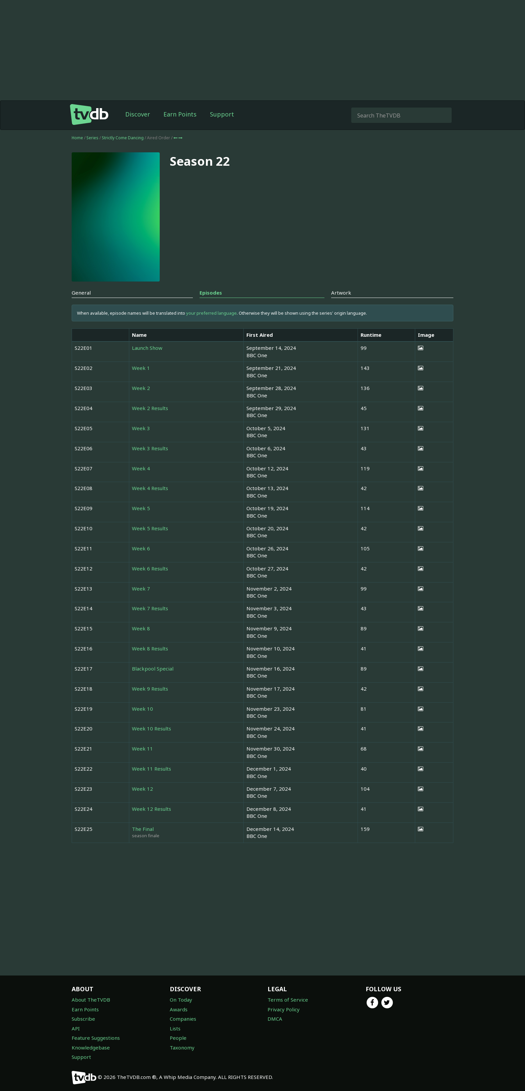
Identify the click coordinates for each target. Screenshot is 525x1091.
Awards (179, 1009)
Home (77, 138)
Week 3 (141, 428)
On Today (181, 999)
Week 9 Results (150, 688)
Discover (137, 114)
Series (92, 138)
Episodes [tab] (211, 292)
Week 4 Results (150, 488)
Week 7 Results (150, 608)
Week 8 (141, 628)
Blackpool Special (152, 668)
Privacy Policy (284, 1009)
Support (222, 114)
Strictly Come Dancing (123, 138)
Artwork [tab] (341, 292)
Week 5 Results (150, 528)
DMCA (275, 1018)
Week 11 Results (151, 768)
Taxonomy (182, 1047)
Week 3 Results (150, 448)
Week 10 (142, 708)
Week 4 (141, 468)
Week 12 (142, 788)
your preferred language (211, 313)
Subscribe (83, 1018)
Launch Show (147, 347)
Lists (175, 1028)
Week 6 (141, 548)
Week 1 (141, 368)
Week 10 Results (151, 728)
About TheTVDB (91, 999)
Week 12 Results (151, 808)
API (76, 1028)
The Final (143, 829)
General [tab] (81, 292)
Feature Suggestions (96, 1037)
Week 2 (141, 388)
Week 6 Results (150, 568)
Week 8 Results (150, 648)
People (178, 1037)
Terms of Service (288, 999)
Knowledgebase (91, 1047)
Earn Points (180, 114)
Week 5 (141, 508)
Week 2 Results (150, 408)
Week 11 (142, 748)
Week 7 (141, 588)
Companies (183, 1018)
